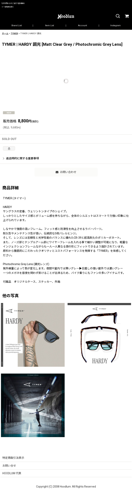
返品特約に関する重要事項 (21, 158)
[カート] (126, 16)
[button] (117, 16)
